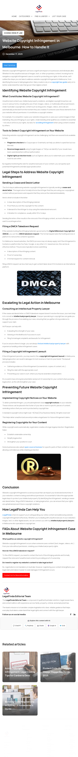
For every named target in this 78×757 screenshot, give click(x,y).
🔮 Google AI (52, 625)
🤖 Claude (40, 625)
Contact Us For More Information (16, 575)
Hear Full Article (9, 65)
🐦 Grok (62, 625)
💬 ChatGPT (17, 625)
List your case (59, 16)
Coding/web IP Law (13, 33)
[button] (26, 16)
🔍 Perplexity (29, 625)
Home (14, 16)
